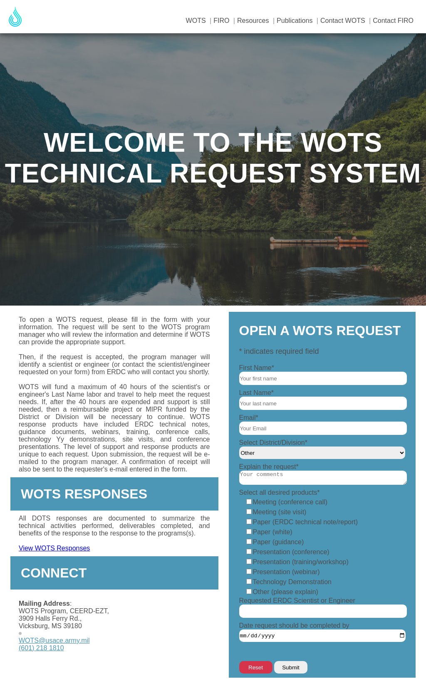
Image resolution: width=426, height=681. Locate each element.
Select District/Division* (273, 442)
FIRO (221, 20)
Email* (248, 417)
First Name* (256, 367)
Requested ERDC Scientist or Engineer (297, 600)
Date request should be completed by (294, 625)
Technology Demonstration (292, 581)
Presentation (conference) (291, 551)
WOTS (196, 20)
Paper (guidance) (278, 541)
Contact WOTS (342, 20)
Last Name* (256, 392)
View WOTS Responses (54, 548)
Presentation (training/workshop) (301, 561)
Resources (253, 20)
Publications (294, 20)
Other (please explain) (285, 591)
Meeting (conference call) (290, 502)
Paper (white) (272, 531)
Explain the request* (269, 466)
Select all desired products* (279, 492)
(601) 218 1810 (41, 647)
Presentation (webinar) (286, 571)
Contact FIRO (393, 20)
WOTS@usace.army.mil (54, 640)
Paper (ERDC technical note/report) (305, 522)
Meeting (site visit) (280, 512)
